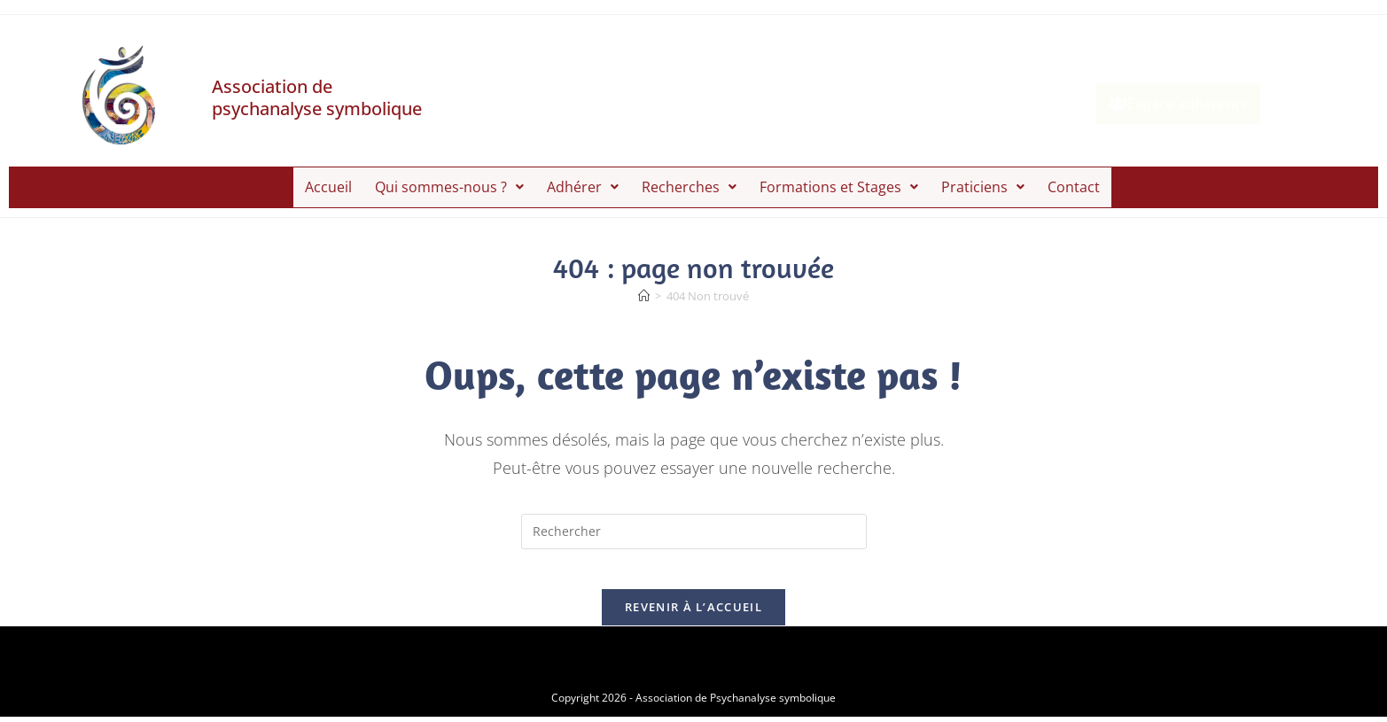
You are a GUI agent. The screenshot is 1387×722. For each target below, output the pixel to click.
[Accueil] (644, 287)
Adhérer (583, 182)
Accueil (328, 182)
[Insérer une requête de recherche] (694, 522)
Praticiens (983, 182)
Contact (1074, 182)
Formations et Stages (839, 182)
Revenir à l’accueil (693, 612)
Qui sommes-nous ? (449, 182)
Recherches (689, 182)
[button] (449, 182)
